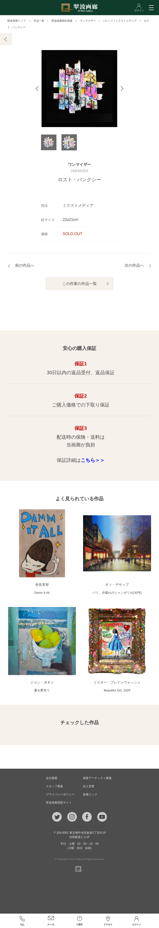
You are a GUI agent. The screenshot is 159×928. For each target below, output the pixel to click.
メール (51, 921)
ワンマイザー (88, 20)
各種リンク (90, 794)
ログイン (136, 921)
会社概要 (51, 778)
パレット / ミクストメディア (120, 20)
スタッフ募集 (54, 786)
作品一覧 (39, 20)
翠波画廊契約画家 (62, 20)
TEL (22, 921)
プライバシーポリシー (60, 794)
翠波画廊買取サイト (59, 802)
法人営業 (88, 786)
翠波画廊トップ (16, 20)
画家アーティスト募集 (97, 778)
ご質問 (79, 921)
